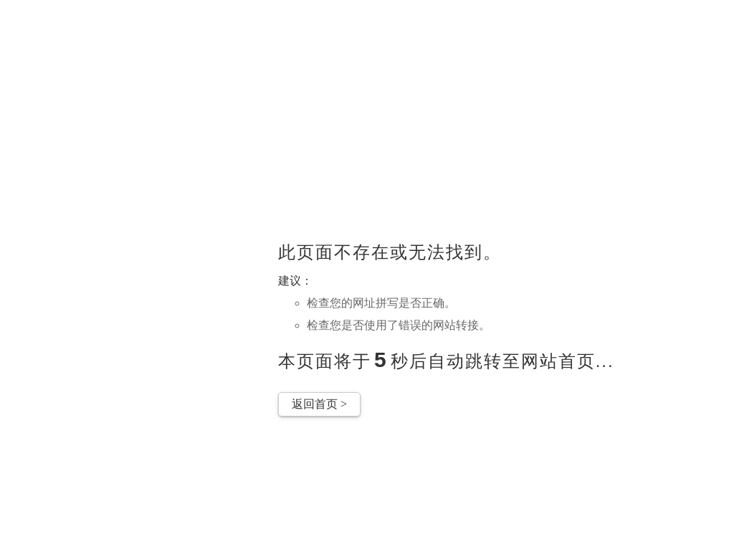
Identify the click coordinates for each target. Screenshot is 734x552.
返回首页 (319, 404)
